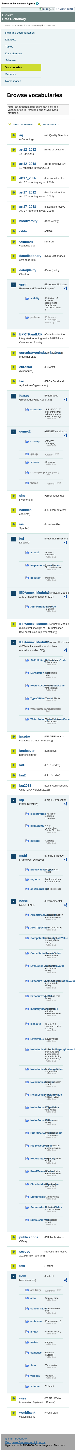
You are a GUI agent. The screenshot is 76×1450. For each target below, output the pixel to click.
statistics (36, 1352)
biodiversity (28, 221)
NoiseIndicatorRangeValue (37, 1069)
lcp (21, 800)
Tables (9, 46)
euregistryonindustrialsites (31, 352)
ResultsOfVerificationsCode (37, 685)
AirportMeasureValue (37, 914)
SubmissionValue (37, 1219)
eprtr (23, 284)
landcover (27, 750)
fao (21, 381)
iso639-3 (35, 1023)
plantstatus (37, 825)
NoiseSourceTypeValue (37, 1107)
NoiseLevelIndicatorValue (37, 1094)
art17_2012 (27, 192)
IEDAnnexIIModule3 (31, 624)
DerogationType (37, 672)
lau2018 (25, 785)
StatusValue (37, 1196)
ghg (22, 495)
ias (21, 524)
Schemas (11, 60)
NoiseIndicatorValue (37, 1082)
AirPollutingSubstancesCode (37, 660)
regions (35, 879)
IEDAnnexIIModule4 (31, 642)
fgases (24, 395)
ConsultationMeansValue (37, 953)
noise (23, 901)
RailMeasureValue (37, 1145)
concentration (37, 1308)
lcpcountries (37, 813)
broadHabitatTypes (37, 869)
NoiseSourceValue (37, 1120)
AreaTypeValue (37, 927)
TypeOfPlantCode (37, 698)
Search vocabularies (23, 124)
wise (22, 1398)
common (26, 241)
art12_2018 (27, 164)
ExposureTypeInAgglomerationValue (37, 980)
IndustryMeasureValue (37, 1008)
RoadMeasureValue (37, 1171)
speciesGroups (37, 888)
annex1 (34, 552)
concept (35, 441)
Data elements (14, 53)
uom (22, 1276)
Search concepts (51, 124)
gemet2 (25, 431)
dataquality (27, 270)
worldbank (27, 1412)
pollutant (35, 577)
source (34, 462)
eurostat (25, 367)
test (22, 1266)
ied (21, 538)
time (33, 1365)
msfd (23, 855)
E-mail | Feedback (16, 1438)
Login (45, 9)
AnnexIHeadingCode (37, 606)
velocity (35, 1375)
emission (36, 1321)
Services (10, 74)
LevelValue (37, 1038)
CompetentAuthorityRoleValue (37, 938)
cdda (23, 231)
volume (35, 1386)
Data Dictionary (33, 26)
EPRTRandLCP (31, 334)
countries (36, 409)
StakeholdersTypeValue (37, 1184)
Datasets (10, 39)
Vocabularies (13, 67)
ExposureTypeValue (37, 996)
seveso (24, 1251)
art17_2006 (27, 178)
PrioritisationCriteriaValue (37, 1132)
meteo (34, 1342)
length (34, 1331)
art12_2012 (27, 149)
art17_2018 (27, 206)
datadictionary (30, 256)
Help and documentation (20, 32)
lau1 (22, 765)
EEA (21, 3)
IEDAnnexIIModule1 (31, 592)
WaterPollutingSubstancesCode (37, 719)
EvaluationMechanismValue (37, 965)
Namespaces (13, 81)
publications (28, 1237)
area (33, 1298)
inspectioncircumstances (37, 565)
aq (21, 135)
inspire (24, 736)
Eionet (20, 26)
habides (25, 510)
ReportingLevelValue (37, 1158)
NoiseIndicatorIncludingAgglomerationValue (37, 1049)
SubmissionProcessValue (37, 1207)
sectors (35, 840)
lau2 (22, 775)
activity (34, 298)
